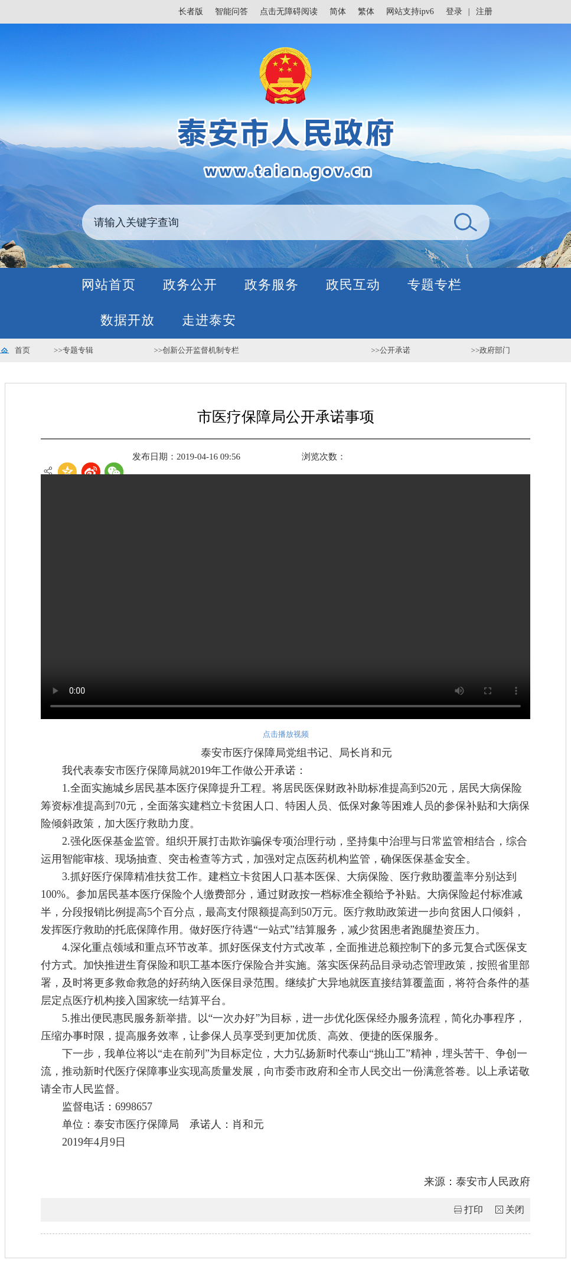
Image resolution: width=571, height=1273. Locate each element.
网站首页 (108, 284)
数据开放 (127, 320)
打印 (473, 1210)
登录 (454, 11)
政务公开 (190, 284)
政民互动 (353, 284)
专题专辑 (78, 350)
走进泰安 (209, 320)
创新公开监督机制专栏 (200, 350)
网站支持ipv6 (410, 11)
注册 (484, 11)
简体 (337, 11)
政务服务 (271, 284)
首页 (22, 350)
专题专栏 (434, 284)
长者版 (190, 11)
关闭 (514, 1210)
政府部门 (494, 350)
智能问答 (231, 11)
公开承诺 (395, 350)
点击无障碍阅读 (289, 11)
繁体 (366, 11)
